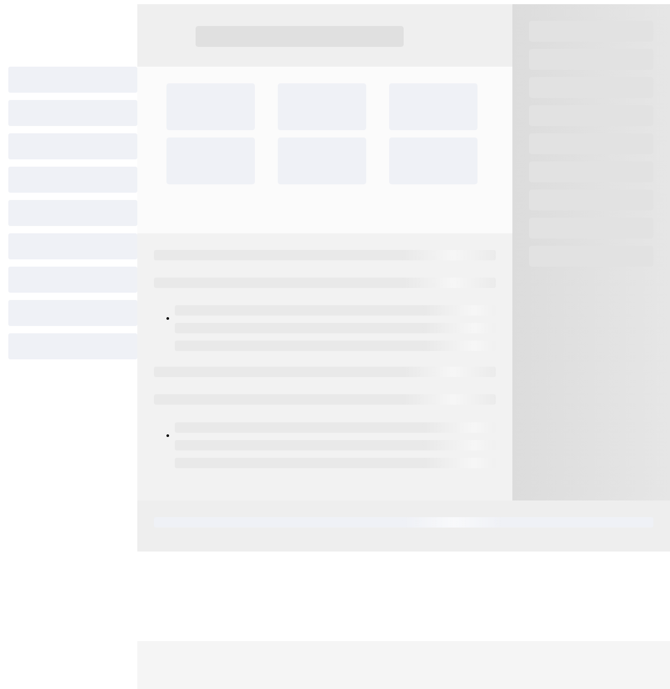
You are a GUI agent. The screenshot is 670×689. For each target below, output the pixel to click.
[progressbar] (72, 80)
